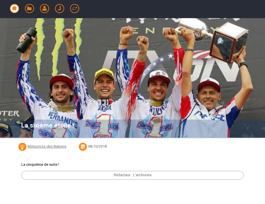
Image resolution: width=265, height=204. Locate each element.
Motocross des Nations (47, 146)
